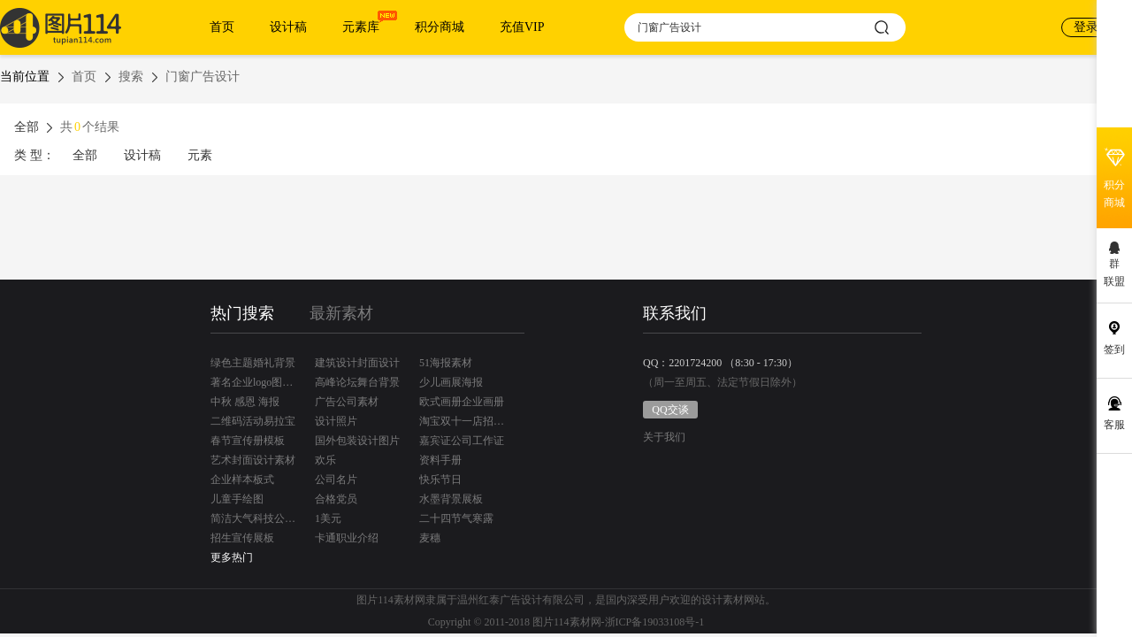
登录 (1086, 27)
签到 (1114, 349)
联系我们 (675, 313)
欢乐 (325, 460)
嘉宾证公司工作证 (461, 440)
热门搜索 (242, 313)
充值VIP (522, 27)
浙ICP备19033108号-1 (655, 622)
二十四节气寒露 (456, 518)
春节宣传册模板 (247, 440)
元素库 (360, 27)
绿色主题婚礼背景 (252, 363)
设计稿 (288, 27)
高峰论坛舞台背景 (357, 382)
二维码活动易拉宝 (252, 421)
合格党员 (336, 499)
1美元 (328, 518)
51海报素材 (445, 363)
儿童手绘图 (237, 499)
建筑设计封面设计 (357, 363)
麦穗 (429, 538)
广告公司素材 (347, 401)
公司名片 (336, 479)
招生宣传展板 (242, 538)
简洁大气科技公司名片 (252, 518)
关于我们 (664, 437)
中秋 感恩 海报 (244, 401)
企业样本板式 (242, 479)
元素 (199, 155)
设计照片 (336, 421)
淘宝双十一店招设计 (461, 421)
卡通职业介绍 (347, 538)
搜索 (131, 76)
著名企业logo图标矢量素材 (252, 382)
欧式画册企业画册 (461, 401)
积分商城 (439, 27)
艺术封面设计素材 (252, 460)
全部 (85, 155)
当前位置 (25, 76)
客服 (1114, 424)
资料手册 (440, 460)
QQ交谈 (670, 409)
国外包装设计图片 (357, 440)
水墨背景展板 (451, 499)
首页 (222, 27)
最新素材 (341, 313)
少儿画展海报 (451, 382)
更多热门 (231, 557)
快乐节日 (440, 479)
